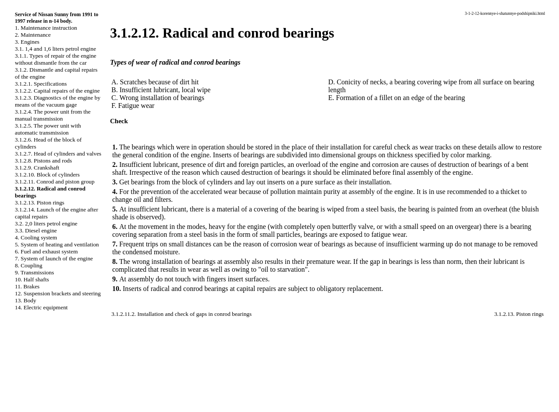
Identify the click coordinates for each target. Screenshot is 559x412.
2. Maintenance (33, 34)
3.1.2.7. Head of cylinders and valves (58, 153)
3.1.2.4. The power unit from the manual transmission (52, 115)
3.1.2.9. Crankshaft (37, 167)
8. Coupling (28, 265)
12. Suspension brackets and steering (58, 293)
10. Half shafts (32, 279)
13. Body (25, 300)
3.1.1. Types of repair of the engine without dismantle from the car (55, 59)
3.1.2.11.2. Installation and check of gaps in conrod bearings (181, 314)
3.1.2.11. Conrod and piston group (54, 181)
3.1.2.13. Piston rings (39, 202)
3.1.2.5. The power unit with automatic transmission (48, 129)
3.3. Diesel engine (36, 230)
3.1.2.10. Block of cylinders (47, 174)
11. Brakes (27, 286)
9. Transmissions (34, 272)
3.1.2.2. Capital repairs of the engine (57, 90)
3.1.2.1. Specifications (41, 83)
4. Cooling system (36, 237)
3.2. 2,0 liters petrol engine (46, 223)
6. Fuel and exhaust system (46, 251)
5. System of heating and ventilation (57, 244)
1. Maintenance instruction (46, 27)
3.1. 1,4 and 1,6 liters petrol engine (55, 48)
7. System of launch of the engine (54, 258)
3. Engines (27, 41)
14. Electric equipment (41, 307)
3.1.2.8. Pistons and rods (43, 160)
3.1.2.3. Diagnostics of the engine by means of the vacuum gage (57, 101)
